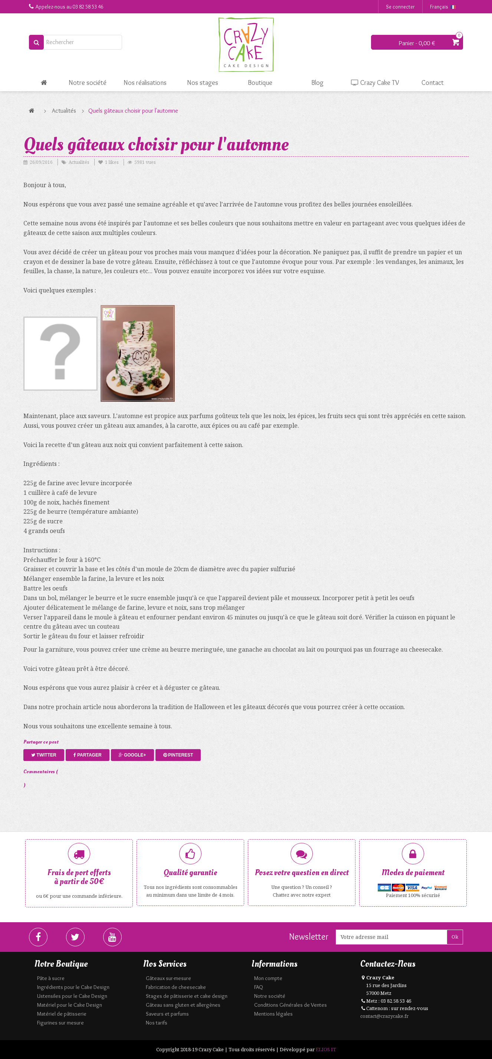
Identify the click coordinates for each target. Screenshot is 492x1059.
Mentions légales (273, 1013)
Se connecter (400, 6)
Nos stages (202, 83)
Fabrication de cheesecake (176, 987)
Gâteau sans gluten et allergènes (183, 1005)
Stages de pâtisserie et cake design (186, 996)
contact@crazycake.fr (384, 1016)
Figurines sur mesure (60, 1022)
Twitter (43, 755)
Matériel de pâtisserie (61, 1013)
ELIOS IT (326, 1049)
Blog (317, 83)
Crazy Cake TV (375, 83)
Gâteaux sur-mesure (168, 978)
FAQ (258, 987)
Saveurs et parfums (167, 1013)
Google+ (132, 755)
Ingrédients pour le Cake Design (73, 987)
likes (109, 162)
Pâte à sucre (51, 978)
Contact (433, 83)
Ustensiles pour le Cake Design (72, 996)
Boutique (260, 83)
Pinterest (178, 755)
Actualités (64, 110)
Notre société (87, 83)
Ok (455, 936)
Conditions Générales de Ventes (290, 1005)
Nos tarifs (156, 1022)
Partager (87, 755)
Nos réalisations (145, 83)
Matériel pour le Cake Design (69, 1005)
